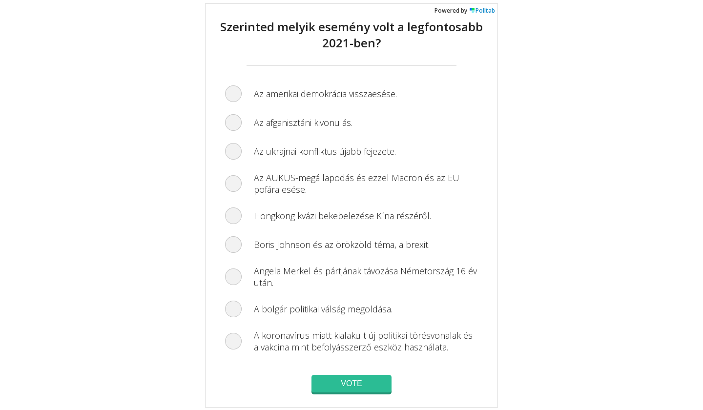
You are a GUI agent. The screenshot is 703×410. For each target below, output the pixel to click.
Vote (351, 383)
